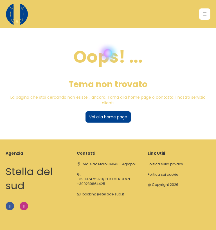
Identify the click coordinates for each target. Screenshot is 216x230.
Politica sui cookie (163, 174)
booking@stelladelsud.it (103, 194)
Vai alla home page (108, 117)
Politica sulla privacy (165, 164)
